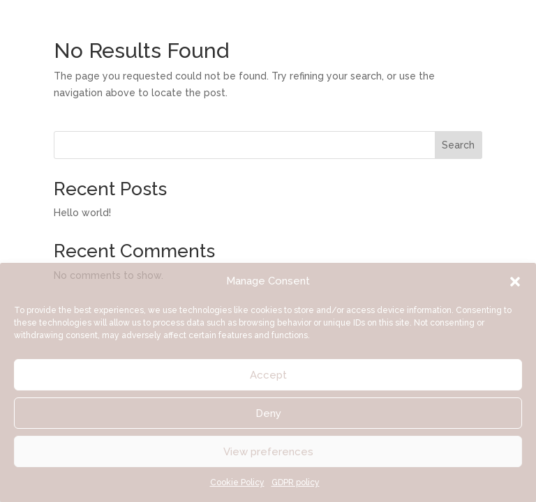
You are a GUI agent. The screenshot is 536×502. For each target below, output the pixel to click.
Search (458, 145)
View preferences (268, 452)
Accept (268, 375)
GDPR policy (295, 482)
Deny (268, 413)
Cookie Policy (237, 482)
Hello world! (82, 212)
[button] (515, 282)
